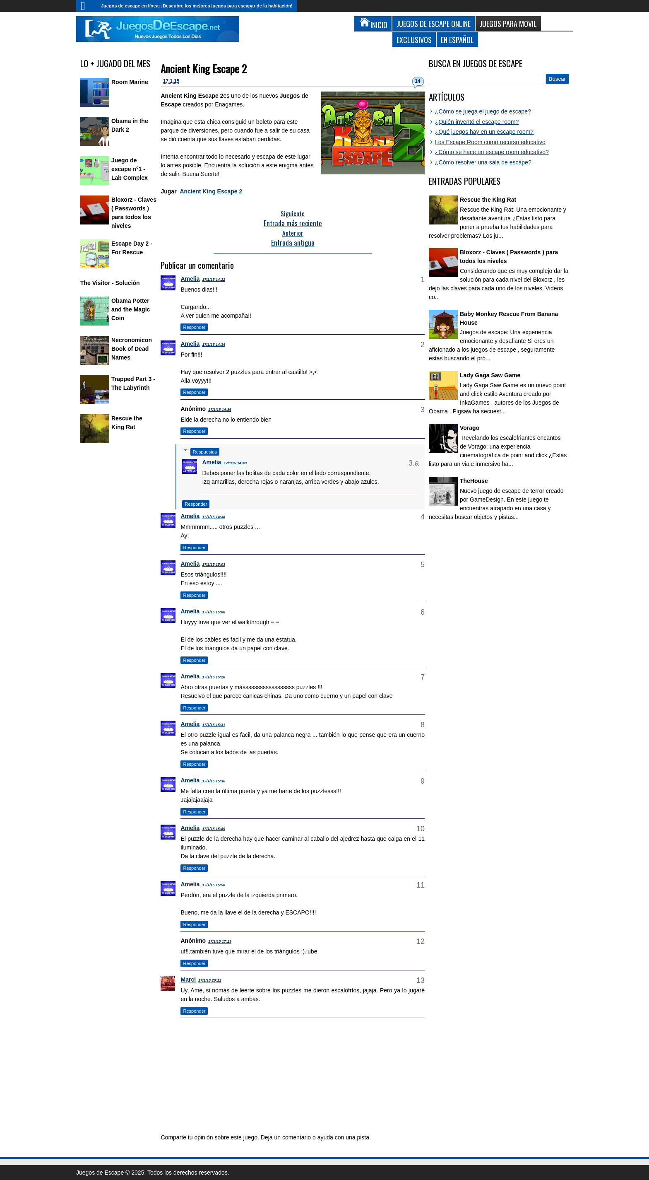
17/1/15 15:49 (213, 829)
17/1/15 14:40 (235, 463)
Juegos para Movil (508, 23)
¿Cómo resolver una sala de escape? (483, 162)
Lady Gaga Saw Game (490, 375)
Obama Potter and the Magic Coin (130, 309)
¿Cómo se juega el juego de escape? (483, 111)
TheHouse (474, 481)
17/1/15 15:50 (213, 885)
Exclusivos (414, 39)
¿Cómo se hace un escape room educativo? (492, 152)
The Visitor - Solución (110, 283)
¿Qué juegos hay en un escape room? (484, 131)
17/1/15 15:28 (213, 677)
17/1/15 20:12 (209, 980)
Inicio (86, 6)
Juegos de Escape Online (434, 23)
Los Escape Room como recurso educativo (490, 142)
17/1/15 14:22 (213, 280)
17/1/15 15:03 (213, 564)
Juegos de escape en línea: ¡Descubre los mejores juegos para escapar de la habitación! (197, 5)
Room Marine (129, 82)
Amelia (190, 278)
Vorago (469, 428)
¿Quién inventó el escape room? (477, 121)
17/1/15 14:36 (219, 410)
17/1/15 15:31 (213, 725)
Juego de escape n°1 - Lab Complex (129, 169)
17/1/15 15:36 (213, 781)
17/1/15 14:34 (213, 345)
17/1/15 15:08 (213, 612)
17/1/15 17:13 (219, 941)
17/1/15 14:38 (213, 517)
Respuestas (205, 451)
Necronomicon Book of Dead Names (131, 349)
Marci (188, 979)
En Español (457, 39)
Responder (194, 327)
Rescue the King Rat (488, 199)
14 (417, 81)
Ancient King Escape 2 (204, 68)
